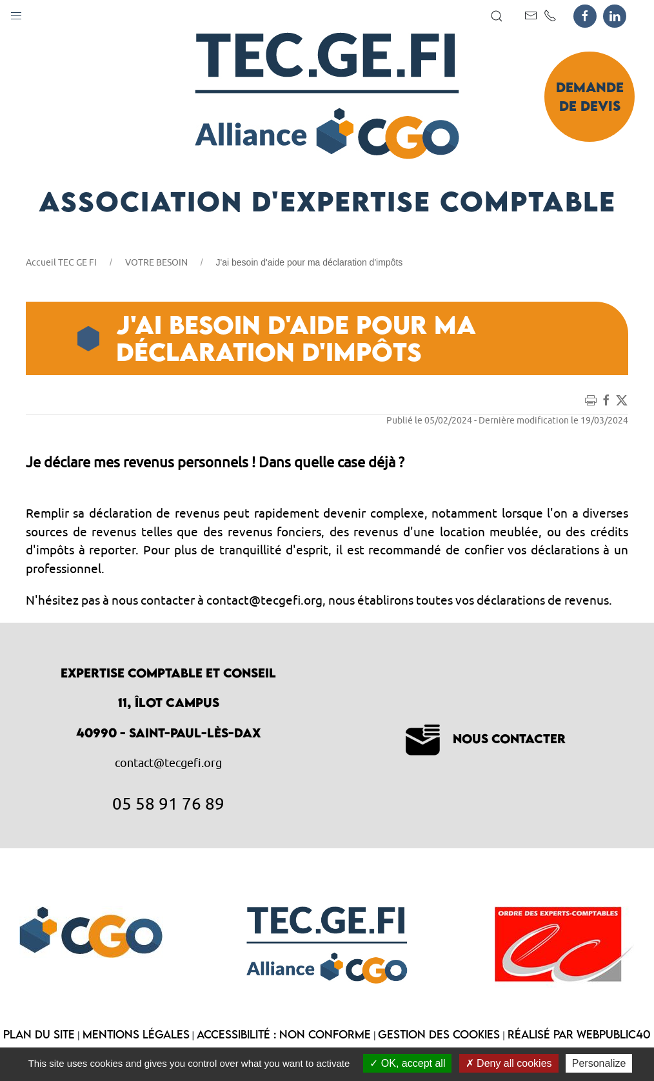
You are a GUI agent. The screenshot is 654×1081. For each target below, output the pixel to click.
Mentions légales (136, 1034)
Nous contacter (486, 738)
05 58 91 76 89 (168, 803)
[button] (16, 13)
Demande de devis (590, 96)
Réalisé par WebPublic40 (579, 1034)
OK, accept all (407, 1063)
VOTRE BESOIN (156, 262)
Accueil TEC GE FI (61, 262)
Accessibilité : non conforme (284, 1034)
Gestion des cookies (439, 1034)
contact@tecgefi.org (168, 763)
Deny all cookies (509, 1063)
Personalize (599, 1063)
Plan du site (39, 1034)
